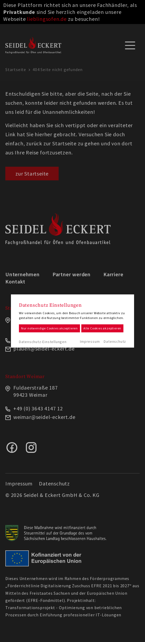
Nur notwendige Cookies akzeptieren (49, 328)
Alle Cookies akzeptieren (102, 328)
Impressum (90, 341)
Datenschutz (115, 341)
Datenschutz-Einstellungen (43, 342)
